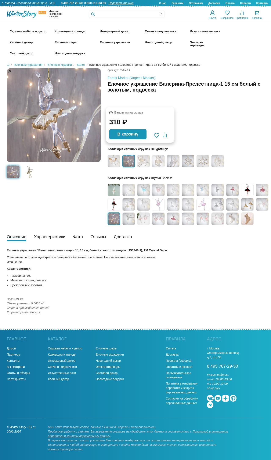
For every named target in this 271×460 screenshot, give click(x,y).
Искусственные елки (62, 373)
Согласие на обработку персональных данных (182, 401)
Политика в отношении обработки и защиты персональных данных (181, 388)
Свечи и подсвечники (62, 366)
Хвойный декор (58, 379)
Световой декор (107, 373)
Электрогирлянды (108, 366)
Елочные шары (106, 348)
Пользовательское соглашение (178, 375)
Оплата (230, 3)
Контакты (262, 3)
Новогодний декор (108, 360)
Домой (11, 348)
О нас (162, 3)
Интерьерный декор (61, 360)
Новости (245, 3)
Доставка (214, 3)
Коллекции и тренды (62, 354)
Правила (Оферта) (179, 360)
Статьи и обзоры (18, 373)
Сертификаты (16, 379)
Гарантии (177, 3)
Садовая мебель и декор (65, 348)
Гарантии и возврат (179, 366)
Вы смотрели (16, 366)
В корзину (127, 134)
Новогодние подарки (110, 379)
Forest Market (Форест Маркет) (132, 78)
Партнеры (14, 354)
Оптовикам (196, 3)
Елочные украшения (110, 354)
